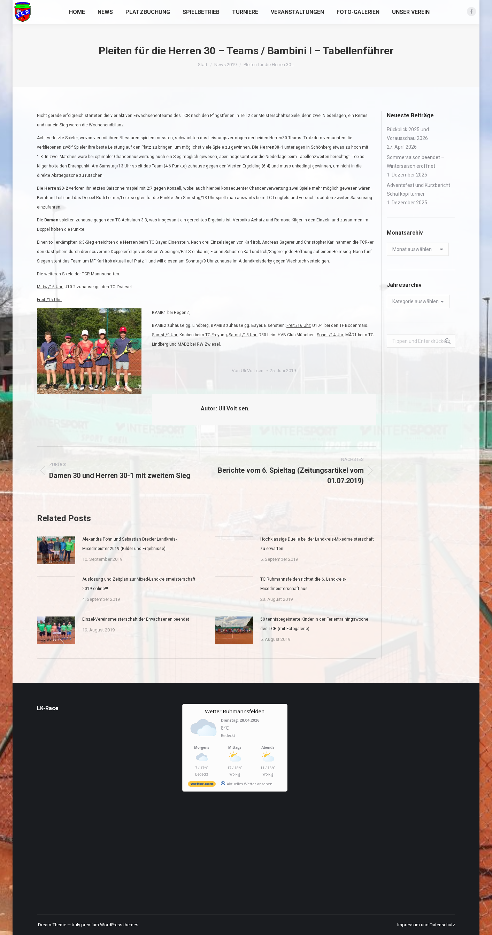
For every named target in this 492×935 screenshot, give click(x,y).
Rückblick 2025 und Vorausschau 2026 (408, 134)
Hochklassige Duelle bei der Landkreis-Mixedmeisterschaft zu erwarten (317, 544)
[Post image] (56, 550)
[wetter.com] (202, 785)
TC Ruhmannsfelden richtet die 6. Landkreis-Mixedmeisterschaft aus (303, 584)
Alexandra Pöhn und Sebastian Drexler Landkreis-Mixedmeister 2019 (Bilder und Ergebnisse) (129, 544)
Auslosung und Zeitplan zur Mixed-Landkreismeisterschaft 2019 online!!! (138, 584)
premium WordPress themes (109, 924)
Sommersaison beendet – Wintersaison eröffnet (415, 162)
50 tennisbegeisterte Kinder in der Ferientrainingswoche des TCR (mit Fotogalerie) (314, 624)
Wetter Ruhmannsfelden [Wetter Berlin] (234, 711)
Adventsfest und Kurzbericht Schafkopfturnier (418, 189)
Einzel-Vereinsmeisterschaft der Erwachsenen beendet (135, 619)
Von (248, 370)
